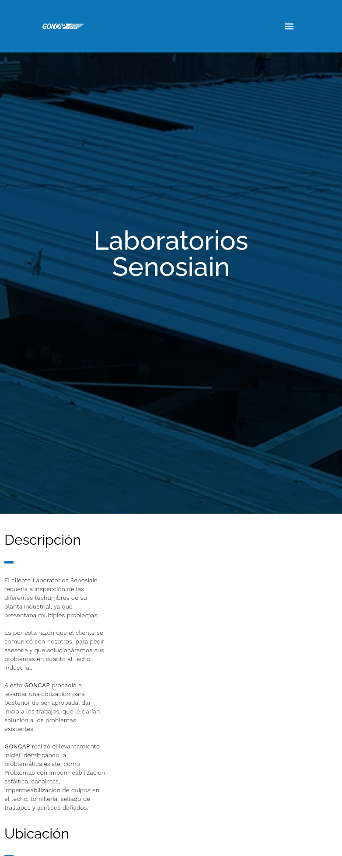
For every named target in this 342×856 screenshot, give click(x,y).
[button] (289, 26)
